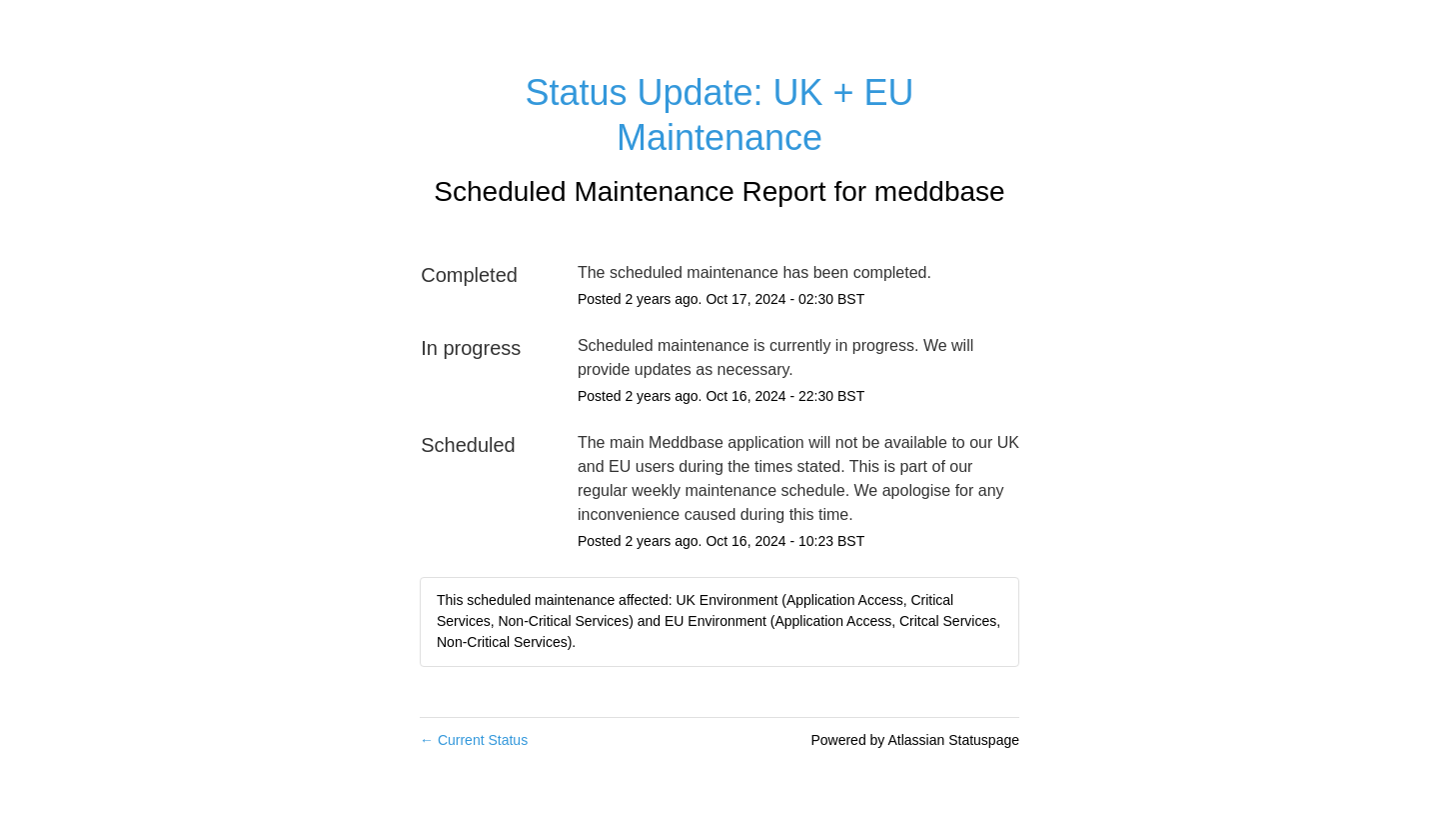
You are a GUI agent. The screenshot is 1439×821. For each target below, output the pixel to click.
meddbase (939, 191)
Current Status (474, 740)
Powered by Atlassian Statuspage (914, 740)
